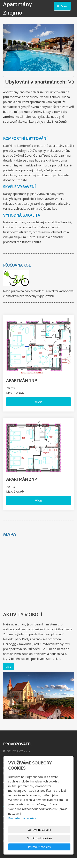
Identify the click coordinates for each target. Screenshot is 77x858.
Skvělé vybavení (19, 187)
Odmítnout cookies (39, 838)
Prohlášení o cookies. (22, 818)
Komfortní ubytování (25, 138)
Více (38, 401)
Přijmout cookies (39, 847)
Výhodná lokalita (21, 215)
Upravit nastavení (39, 830)
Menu (62, 6)
